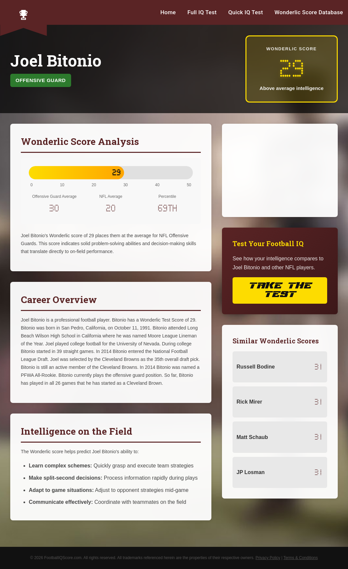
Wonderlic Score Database (309, 12)
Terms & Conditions (300, 557)
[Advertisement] (279, 170)
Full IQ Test (202, 12)
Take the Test (279, 290)
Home (168, 12)
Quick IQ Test (245, 12)
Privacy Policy (267, 557)
